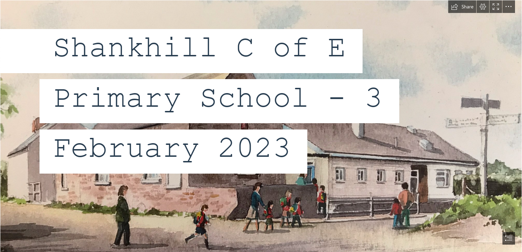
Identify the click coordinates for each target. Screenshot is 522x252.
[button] (462, 6)
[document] (261, 126)
